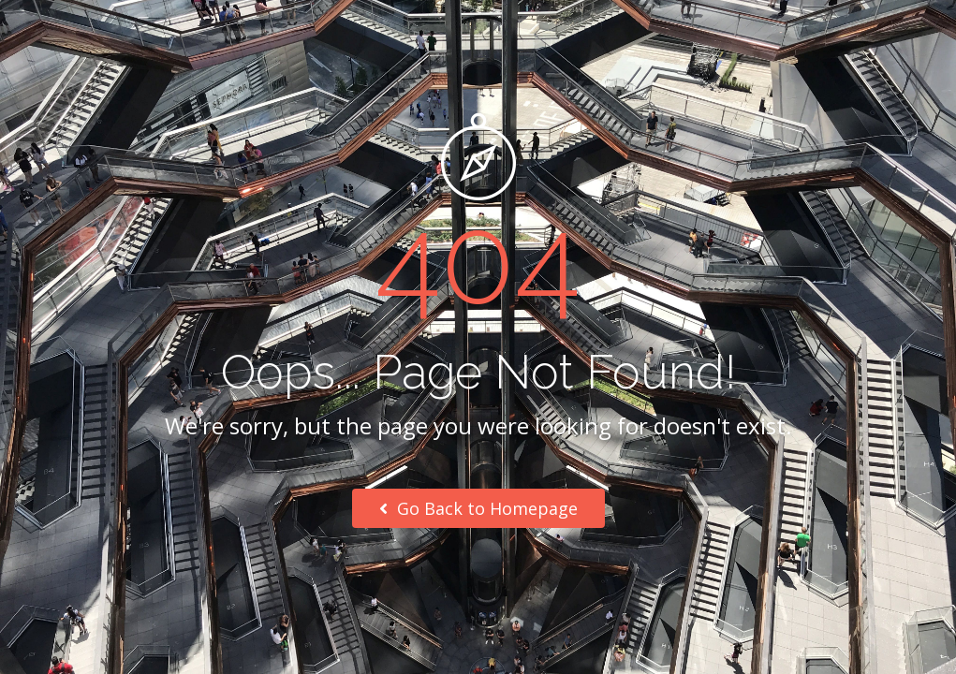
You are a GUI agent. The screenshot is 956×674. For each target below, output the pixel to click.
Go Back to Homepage (478, 508)
